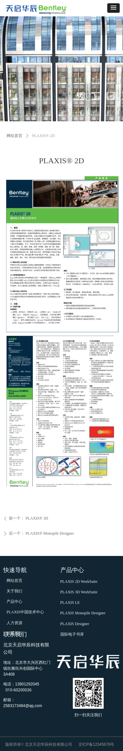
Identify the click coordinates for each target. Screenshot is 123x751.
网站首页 (14, 135)
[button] (113, 8)
